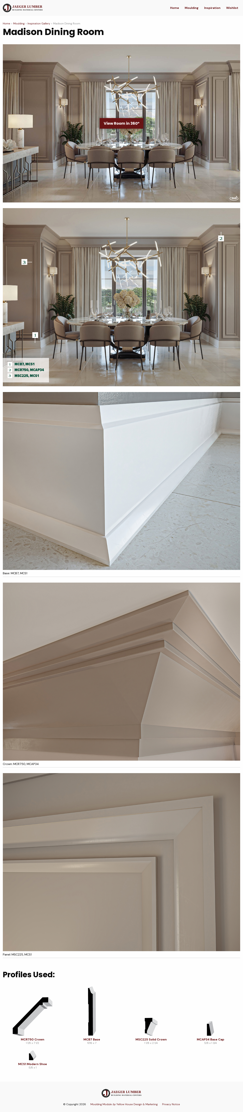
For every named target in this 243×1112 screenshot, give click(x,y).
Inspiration (212, 8)
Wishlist (232, 8)
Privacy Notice (171, 1104)
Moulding (192, 8)
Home (174, 8)
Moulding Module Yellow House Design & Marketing (124, 1104)
